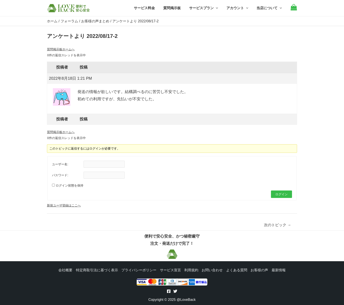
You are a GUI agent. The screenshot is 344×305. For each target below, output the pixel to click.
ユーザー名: (60, 164)
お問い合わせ (212, 270)
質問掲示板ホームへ (61, 49)
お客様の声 (260, 270)
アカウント (239, 8)
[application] (219, 8)
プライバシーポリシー (138, 270)
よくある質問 (236, 270)
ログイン (281, 194)
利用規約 (191, 270)
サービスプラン (206, 8)
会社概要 (65, 270)
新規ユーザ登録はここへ (64, 205)
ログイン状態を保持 (69, 185)
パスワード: (60, 175)
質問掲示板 (176, 8)
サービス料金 (150, 8)
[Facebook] (169, 291)
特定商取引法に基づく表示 (96, 270)
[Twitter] (175, 291)
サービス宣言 (170, 270)
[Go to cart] (293, 9)
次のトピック (277, 225)
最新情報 (279, 270)
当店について (270, 8)
